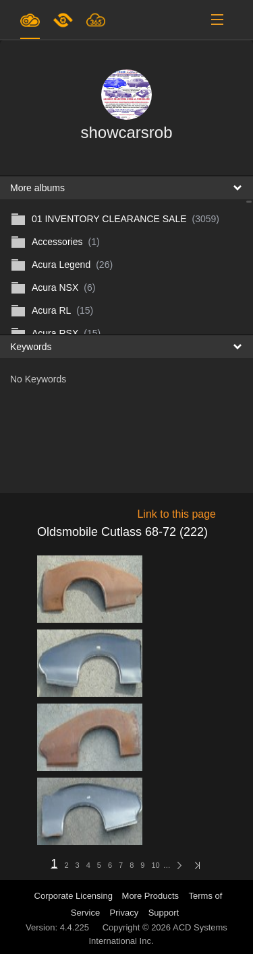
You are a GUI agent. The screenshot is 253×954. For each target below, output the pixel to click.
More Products (150, 896)
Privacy (124, 913)
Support (163, 913)
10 (155, 865)
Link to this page (176, 514)
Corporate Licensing (74, 896)
